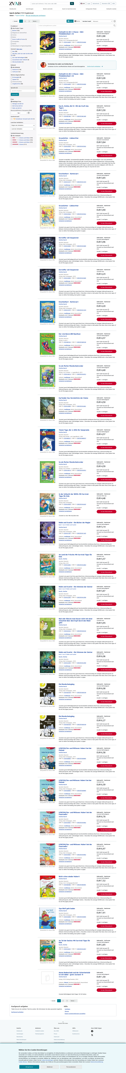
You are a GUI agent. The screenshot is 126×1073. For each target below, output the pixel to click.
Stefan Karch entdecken (95, 66)
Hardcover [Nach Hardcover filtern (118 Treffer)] (16, 69)
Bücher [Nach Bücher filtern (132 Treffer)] (15, 30)
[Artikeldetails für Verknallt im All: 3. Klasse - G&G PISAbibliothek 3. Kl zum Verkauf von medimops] (47, 42)
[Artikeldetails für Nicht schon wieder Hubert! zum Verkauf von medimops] (47, 886)
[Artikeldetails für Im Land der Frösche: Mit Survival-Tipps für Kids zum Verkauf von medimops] (47, 565)
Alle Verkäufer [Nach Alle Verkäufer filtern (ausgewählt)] (17, 135)
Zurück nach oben (63, 1023)
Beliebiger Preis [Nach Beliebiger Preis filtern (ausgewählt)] (16, 101)
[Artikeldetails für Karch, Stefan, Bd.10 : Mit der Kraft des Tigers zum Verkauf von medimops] (47, 116)
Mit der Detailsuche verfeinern (36, 15)
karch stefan (20, 15)
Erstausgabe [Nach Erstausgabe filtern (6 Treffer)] (16, 77)
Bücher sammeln (47, 9)
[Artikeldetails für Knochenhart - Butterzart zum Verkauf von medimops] (47, 184)
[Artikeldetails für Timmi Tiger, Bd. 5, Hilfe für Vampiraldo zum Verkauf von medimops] (47, 440)
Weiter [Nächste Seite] (35, 21)
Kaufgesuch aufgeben (17, 1012)
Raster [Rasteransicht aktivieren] (77, 21)
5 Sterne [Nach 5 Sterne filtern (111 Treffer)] (20, 144)
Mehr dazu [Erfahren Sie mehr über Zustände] (19, 49)
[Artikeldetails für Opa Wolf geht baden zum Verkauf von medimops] (47, 918)
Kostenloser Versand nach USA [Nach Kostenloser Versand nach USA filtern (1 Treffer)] (23, 119)
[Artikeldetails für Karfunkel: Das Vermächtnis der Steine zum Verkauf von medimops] (47, 408)
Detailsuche (13, 9)
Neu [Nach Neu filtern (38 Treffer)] (14, 51)
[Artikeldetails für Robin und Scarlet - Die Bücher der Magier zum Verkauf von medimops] (47, 532)
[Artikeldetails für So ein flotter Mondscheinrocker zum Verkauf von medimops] (47, 376)
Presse (55, 1033)
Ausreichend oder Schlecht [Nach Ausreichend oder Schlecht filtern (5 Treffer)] (20, 59)
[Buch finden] (72, 3)
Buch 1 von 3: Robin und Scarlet (67, 524)
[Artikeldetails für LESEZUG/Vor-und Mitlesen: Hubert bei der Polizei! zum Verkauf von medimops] (47, 758)
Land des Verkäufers (17, 129)
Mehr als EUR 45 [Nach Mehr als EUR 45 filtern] (16, 108)
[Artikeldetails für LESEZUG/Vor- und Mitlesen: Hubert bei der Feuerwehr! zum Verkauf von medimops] (47, 822)
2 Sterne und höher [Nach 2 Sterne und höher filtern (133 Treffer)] (23, 137)
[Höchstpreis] (23, 113)
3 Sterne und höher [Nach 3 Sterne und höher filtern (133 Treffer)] (23, 140)
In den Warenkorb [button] (106, 49)
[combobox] (50, 3)
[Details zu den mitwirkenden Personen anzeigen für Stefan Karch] (63, 110)
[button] (114, 25)
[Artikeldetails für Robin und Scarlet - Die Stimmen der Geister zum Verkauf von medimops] (47, 597)
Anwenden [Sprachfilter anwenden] (15, 94)
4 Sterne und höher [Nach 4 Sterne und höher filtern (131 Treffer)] (23, 142)
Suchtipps (67, 1009)
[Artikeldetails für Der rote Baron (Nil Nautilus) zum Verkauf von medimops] (47, 344)
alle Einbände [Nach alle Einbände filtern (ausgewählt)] (15, 67)
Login (88, 3)
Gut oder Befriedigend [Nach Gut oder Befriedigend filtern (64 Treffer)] (19, 57)
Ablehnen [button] (50, 1067)
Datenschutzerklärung (59, 1039)
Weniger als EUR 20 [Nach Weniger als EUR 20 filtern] (17, 103)
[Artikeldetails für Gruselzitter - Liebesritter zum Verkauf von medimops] (47, 148)
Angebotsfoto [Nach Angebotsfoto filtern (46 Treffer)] (17, 83)
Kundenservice (76, 1033)
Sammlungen (29, 9)
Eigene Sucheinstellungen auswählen (75, 1013)
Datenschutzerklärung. (97, 1062)
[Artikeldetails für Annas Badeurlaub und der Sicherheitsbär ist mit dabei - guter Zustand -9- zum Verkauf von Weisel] (47, 978)
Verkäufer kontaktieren (65, 49)
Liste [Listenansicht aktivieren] (70, 21)
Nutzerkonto (96, 3)
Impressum (56, 1036)
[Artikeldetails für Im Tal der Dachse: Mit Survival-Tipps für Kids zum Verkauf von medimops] (47, 951)
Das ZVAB (56, 1031)
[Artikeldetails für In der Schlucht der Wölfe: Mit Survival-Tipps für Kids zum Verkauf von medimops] (47, 504)
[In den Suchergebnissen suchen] (77, 25)
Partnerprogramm (39, 1033)
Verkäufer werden (111, 9)
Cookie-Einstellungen (47, 1060)
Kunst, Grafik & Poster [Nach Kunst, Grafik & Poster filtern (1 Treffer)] (19, 39)
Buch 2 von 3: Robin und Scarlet (67, 589)
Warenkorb (19, 1042)
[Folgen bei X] (92, 1035)
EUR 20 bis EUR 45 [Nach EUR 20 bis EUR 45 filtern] (17, 106)
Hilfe (113, 3)
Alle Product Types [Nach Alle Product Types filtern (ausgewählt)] (17, 28)
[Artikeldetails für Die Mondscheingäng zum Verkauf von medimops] (47, 694)
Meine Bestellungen (21, 1039)
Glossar (67, 1011)
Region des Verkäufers (17, 125)
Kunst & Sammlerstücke (69, 9)
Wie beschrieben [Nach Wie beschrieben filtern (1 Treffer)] (17, 62)
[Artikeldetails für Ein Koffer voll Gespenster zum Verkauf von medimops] (47, 248)
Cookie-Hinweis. (23, 1062)
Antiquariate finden (91, 9)
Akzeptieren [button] (29, 1067)
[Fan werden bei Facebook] (92, 1031)
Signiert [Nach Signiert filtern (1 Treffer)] (15, 79)
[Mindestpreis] (14, 113)
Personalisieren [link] (71, 1067)
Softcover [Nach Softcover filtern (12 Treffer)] (15, 71)
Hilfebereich (75, 1031)
